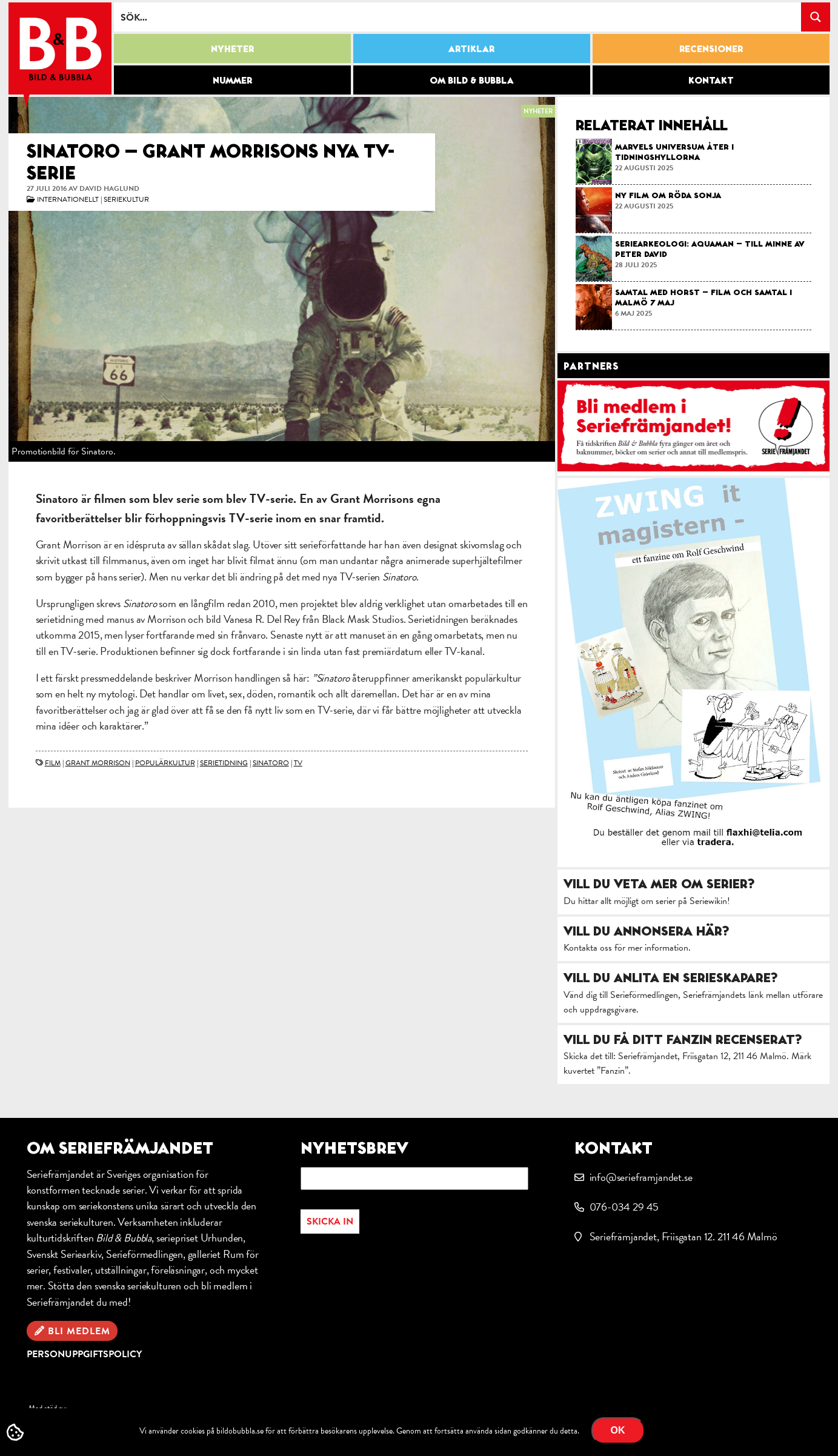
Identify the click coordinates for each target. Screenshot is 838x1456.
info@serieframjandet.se (641, 1177)
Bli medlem (79, 1331)
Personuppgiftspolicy (84, 1354)
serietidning (224, 762)
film (53, 762)
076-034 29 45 (624, 1206)
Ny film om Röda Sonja (668, 195)
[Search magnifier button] (815, 17)
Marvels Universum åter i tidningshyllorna (674, 152)
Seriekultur (126, 199)
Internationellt (68, 199)
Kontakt (711, 80)
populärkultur (165, 762)
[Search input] (458, 17)
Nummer (232, 80)
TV (298, 762)
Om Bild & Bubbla (472, 80)
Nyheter (232, 48)
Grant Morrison (97, 762)
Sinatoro (271, 762)
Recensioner (711, 48)
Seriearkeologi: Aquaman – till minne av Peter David (710, 249)
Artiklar (471, 48)
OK (618, 1430)
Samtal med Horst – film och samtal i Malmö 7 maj (703, 297)
